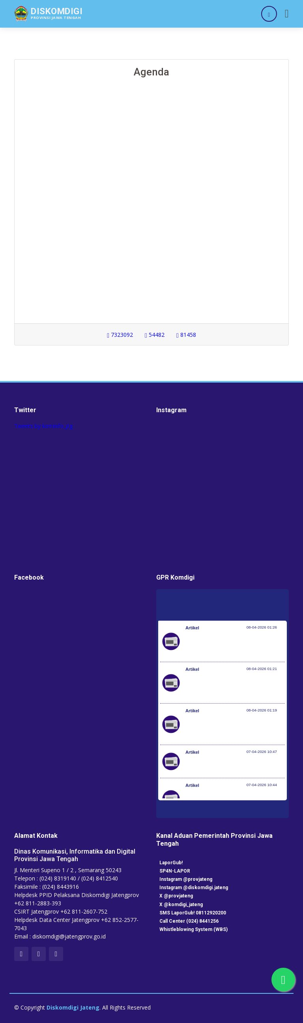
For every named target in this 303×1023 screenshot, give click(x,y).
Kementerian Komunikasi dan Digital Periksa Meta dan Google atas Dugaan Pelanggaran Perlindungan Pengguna (233, 686)
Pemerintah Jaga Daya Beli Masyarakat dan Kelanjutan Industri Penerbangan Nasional (233, 645)
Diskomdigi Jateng (73, 1007)
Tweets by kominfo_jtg (43, 426)
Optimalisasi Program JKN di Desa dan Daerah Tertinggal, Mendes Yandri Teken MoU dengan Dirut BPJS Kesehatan (235, 728)
